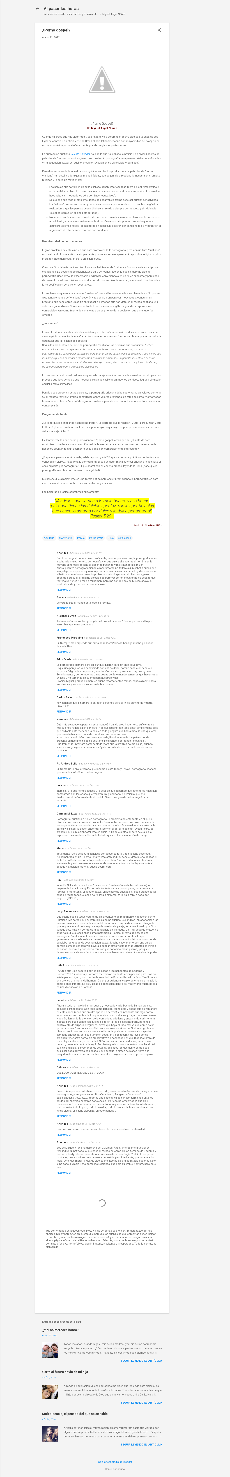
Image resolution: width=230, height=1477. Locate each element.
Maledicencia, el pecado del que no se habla (75, 1414)
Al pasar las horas (61, 8)
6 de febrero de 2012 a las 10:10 (95, 813)
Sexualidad (124, 538)
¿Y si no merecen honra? (60, 1330)
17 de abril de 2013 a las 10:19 (85, 1142)
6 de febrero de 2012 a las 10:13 (81, 1000)
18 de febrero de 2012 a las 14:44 (86, 1086)
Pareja (81, 538)
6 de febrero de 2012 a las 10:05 (83, 597)
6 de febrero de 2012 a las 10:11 (80, 880)
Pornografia (96, 538)
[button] (160, 30)
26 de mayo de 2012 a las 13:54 (85, 1124)
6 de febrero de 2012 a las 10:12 (82, 965)
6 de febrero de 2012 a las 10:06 (93, 616)
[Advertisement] (183, 76)
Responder (64, 589)
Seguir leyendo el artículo (141, 1360)
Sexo (111, 538)
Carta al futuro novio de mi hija (65, 1372)
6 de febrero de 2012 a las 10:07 (100, 637)
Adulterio (49, 538)
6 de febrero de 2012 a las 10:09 (95, 763)
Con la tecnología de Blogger (115, 1462)
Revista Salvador (80, 154)
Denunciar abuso (115, 1469)
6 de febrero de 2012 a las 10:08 (90, 697)
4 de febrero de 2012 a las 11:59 (86, 553)
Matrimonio (66, 538)
